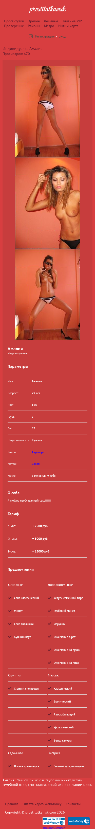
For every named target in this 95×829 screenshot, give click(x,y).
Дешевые (51, 21)
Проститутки (14, 21)
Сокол (36, 464)
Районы (34, 26)
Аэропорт (38, 452)
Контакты (73, 804)
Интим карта (68, 26)
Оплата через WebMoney (42, 804)
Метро (49, 26)
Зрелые (34, 21)
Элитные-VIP (72, 21)
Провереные (14, 26)
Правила (11, 804)
